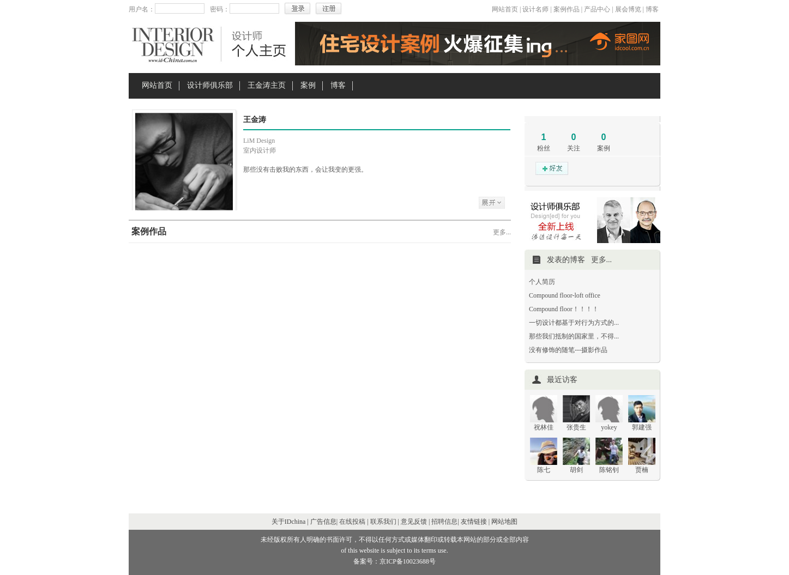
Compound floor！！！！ (564, 309)
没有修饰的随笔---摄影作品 (568, 350)
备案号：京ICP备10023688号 (394, 561)
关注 (573, 148)
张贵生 (576, 427)
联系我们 (383, 521)
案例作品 (566, 9)
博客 (652, 9)
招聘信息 (444, 521)
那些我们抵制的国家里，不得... (574, 336)
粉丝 (543, 148)
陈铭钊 (609, 470)
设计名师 (535, 9)
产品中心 (597, 9)
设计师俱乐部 (210, 85)
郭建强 (642, 427)
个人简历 (542, 282)
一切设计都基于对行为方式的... (574, 322)
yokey (609, 427)
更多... (502, 232)
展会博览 (628, 9)
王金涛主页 (267, 85)
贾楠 (641, 470)
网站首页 (505, 9)
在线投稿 (352, 521)
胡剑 (576, 470)
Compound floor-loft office (564, 295)
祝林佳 (543, 427)
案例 (308, 85)
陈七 (543, 470)
